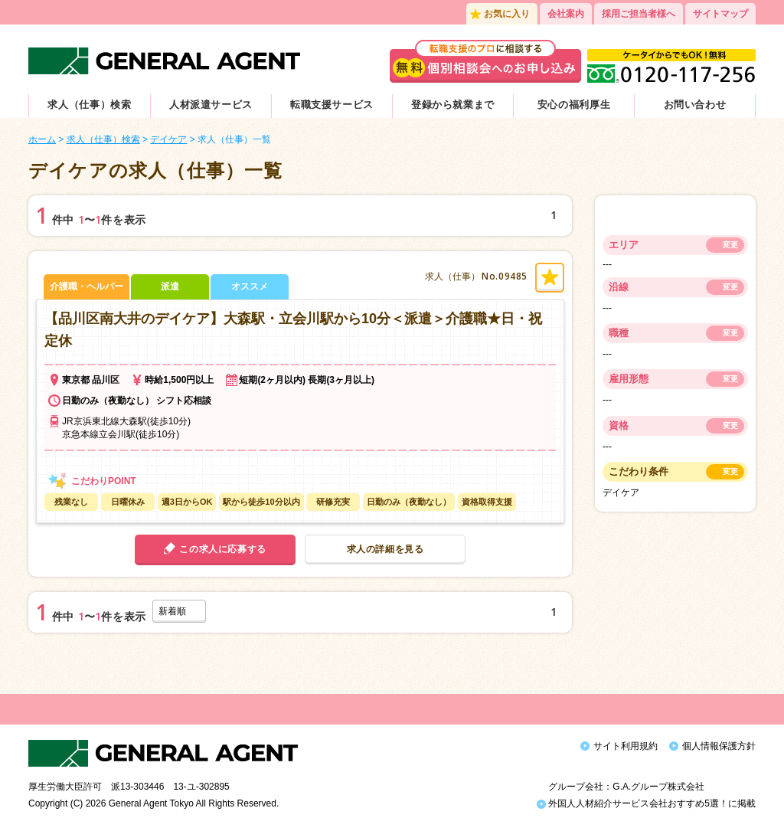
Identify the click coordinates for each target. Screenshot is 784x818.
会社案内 (565, 13)
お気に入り (507, 13)
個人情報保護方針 (719, 746)
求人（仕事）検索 (89, 104)
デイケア (168, 139)
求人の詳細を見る (385, 549)
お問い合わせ (695, 104)
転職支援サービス (332, 104)
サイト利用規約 (625, 746)
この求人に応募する (222, 549)
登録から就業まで (453, 104)
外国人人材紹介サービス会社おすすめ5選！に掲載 (646, 793)
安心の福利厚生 (574, 104)
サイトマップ (720, 13)
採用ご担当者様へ (638, 13)
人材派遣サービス (211, 104)
